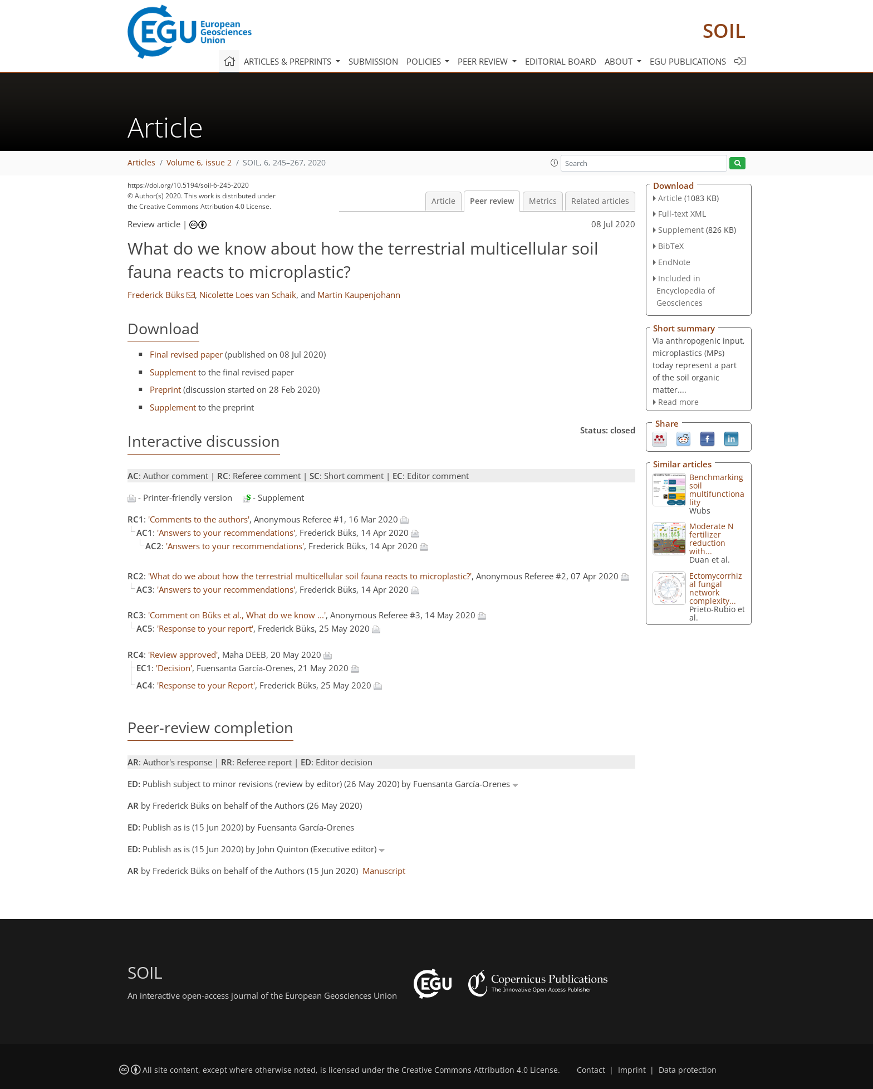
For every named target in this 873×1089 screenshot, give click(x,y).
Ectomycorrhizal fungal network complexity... (715, 588)
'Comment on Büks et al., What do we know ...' (237, 615)
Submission (373, 61)
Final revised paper (186, 354)
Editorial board (560, 61)
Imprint (632, 1070)
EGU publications (688, 61)
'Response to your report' (205, 628)
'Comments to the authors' (198, 519)
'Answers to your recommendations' (226, 532)
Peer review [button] (484, 61)
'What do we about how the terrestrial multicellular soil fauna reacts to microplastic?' (310, 576)
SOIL (724, 30)
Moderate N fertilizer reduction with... (711, 538)
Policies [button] (424, 61)
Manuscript (383, 870)
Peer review (492, 201)
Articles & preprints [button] (288, 61)
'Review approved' (183, 654)
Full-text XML (682, 213)
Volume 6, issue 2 (199, 163)
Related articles (600, 201)
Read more (678, 402)
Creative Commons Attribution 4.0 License (479, 1070)
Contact (591, 1070)
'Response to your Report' (206, 685)
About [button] (620, 61)
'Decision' (174, 667)
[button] (554, 163)
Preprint (165, 389)
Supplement (173, 372)
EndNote (674, 262)
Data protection (688, 1070)
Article (443, 201)
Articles (141, 163)
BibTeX (671, 246)
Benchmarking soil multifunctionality (716, 489)
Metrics (543, 201)
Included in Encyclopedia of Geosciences (685, 290)
